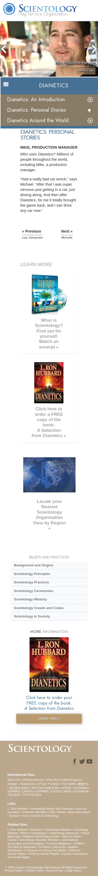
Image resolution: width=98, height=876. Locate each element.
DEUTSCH (38, 787)
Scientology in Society (32, 616)
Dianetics (36, 829)
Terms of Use (54, 870)
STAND (78, 843)
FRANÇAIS (27, 784)
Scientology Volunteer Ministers (39, 839)
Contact (14, 815)
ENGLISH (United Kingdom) (64, 779)
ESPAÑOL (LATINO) (21, 791)
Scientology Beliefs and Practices (51, 808)
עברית (42, 784)
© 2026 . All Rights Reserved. (46, 867)
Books (62, 812)
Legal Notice (73, 870)
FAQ (52, 812)
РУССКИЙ (68, 784)
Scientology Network (58, 829)
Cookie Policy (34, 870)
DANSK (13, 784)
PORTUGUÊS (32, 794)
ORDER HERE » (49, 718)
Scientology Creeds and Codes (39, 608)
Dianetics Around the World (37, 120)
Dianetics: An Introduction (36, 99)
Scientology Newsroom (64, 833)
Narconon (59, 846)
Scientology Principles (32, 574)
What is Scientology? (33, 833)
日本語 (54, 784)
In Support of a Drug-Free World (45, 850)
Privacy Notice (14, 870)
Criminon (45, 846)
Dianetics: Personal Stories (36, 110)
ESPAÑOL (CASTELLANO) (53, 791)
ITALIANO (14, 794)
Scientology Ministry (30, 599)
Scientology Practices (31, 582)
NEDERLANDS (19, 787)
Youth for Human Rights (43, 853)
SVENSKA (80, 787)
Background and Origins (33, 565)
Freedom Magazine (59, 843)
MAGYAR (52, 787)
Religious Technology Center (41, 836)
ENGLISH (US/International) (26, 779)
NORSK (66, 787)
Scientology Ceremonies (33, 591)
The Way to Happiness (22, 846)
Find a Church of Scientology (40, 815)
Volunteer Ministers (34, 812)
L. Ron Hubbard (18, 808)
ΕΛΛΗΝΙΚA (81, 791)
